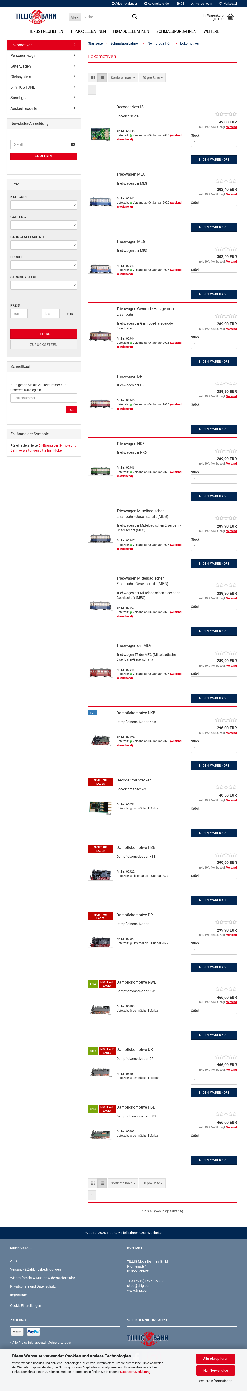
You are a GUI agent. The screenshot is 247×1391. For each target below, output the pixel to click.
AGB (13, 1261)
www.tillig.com (138, 1290)
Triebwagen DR (129, 376)
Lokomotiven (21, 45)
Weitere (211, 31)
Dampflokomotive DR (135, 915)
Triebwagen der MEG (134, 645)
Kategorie (19, 197)
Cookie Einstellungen (25, 1306)
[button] (180, 3)
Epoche (16, 257)
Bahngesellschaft (27, 237)
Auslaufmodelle (23, 108)
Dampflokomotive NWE (136, 982)
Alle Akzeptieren (215, 1359)
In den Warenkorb (214, 159)
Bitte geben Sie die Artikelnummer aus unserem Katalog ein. (38, 387)
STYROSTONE (22, 87)
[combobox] (123, 77)
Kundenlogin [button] (201, 3)
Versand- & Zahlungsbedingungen (35, 1269)
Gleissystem (20, 77)
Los (71, 409)
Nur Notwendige (215, 1370)
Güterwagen (20, 66)
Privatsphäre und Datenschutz (33, 1286)
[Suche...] (75, 17)
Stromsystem (23, 277)
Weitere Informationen (215, 1381)
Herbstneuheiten (45, 31)
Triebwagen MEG (131, 174)
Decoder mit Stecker (134, 780)
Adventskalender (124, 3)
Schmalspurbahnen (176, 31)
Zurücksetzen (44, 345)
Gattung (18, 217)
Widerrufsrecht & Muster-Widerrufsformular (42, 1278)
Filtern (43, 334)
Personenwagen (24, 55)
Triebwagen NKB (131, 443)
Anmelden (43, 156)
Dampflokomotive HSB (136, 847)
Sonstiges (18, 98)
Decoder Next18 (130, 107)
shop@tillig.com (139, 1286)
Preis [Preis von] (15, 305)
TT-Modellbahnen (88, 31)
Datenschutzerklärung (135, 1372)
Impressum (18, 1295)
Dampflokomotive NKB (136, 713)
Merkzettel (228, 3)
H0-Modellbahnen (131, 31)
